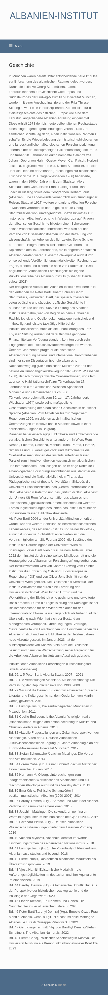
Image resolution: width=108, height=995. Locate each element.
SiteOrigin (50, 984)
